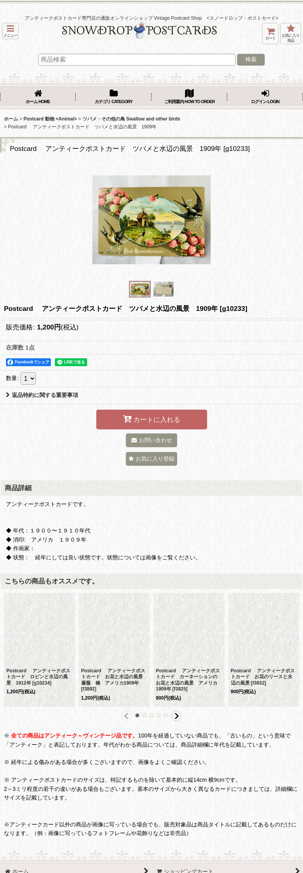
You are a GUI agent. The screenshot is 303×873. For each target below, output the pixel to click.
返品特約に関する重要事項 (42, 395)
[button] (10, 31)
